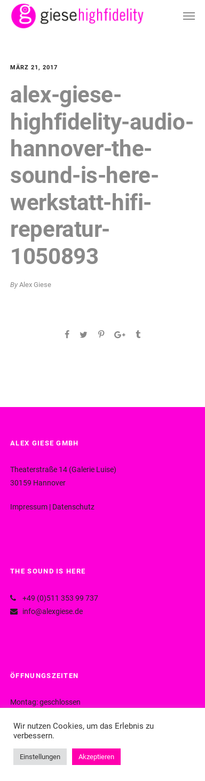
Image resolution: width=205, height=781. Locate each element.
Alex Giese (35, 285)
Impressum (29, 507)
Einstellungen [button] (40, 757)
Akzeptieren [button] (96, 757)
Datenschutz (73, 507)
